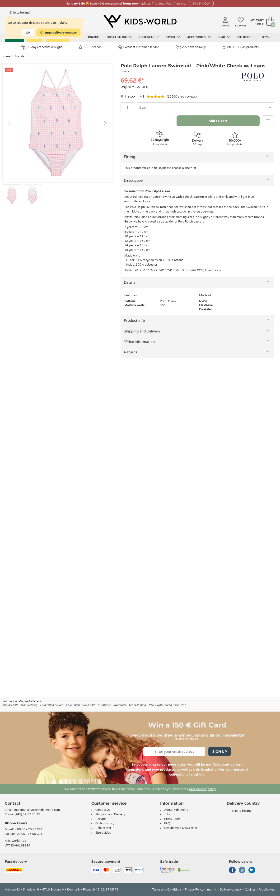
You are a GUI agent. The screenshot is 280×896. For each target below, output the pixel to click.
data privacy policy (202, 789)
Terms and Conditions (167, 889)
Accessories (199, 37)
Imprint (211, 889)
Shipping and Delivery (142, 331)
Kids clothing (119, 37)
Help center (103, 828)
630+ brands (90, 47)
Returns (130, 352)
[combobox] (205, 107)
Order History (104, 823)
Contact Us (102, 810)
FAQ (167, 823)
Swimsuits (104, 705)
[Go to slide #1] (12, 194)
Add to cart (218, 121)
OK (28, 32)
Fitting (129, 157)
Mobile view (267, 889)
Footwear (149, 37)
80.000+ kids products (240, 47)
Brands (93, 37)
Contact (12, 803)
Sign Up (219, 751)
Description (133, 180)
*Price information (139, 342)
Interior (245, 37)
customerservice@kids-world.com (37, 810)
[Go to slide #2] (32, 194)
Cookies (250, 889)
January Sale (10, 705)
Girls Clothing (137, 705)
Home (6, 56)
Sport (173, 37)
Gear (224, 37)
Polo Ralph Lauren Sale (80, 705)
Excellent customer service (138, 47)
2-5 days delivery (190, 47)
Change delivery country (58, 32)
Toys (267, 37)
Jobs (167, 814)
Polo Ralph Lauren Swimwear (167, 705)
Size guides (103, 832)
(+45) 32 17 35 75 (27, 814)
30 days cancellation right (41, 47)
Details (129, 282)
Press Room (172, 819)
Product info (134, 320)
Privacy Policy (194, 889)
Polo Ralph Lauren (51, 705)
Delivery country (231, 889)
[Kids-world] (140, 21)
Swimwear (119, 705)
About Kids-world (176, 810)
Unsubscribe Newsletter (180, 828)
